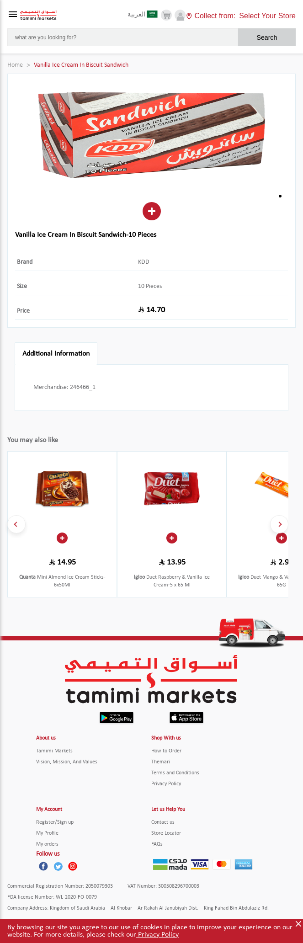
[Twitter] (58, 866)
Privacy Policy (157, 934)
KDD (143, 262)
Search (266, 37)
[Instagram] (72, 866)
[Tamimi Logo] (38, 15)
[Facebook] (43, 866)
